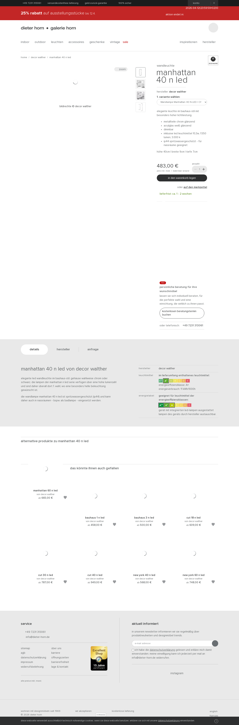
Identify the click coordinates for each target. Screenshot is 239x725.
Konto (195, 3)
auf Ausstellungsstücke (58, 13)
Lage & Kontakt (59, 667)
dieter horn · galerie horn (48, 28)
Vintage (115, 42)
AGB (23, 653)
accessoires (78, 42)
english (212, 711)
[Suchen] (213, 28)
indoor (26, 42)
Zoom (121, 69)
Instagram (175, 673)
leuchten (58, 42)
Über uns (56, 648)
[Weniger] (195, 169)
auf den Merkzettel (195, 187)
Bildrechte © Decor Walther (75, 106)
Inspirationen (190, 42)
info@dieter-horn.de (35, 637)
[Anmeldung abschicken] (215, 643)
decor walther (38, 57)
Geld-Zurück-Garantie (96, 3)
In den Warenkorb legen (182, 178)
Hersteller (210, 42)
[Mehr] (203, 169)
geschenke (98, 42)
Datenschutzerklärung (33, 657)
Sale (127, 42)
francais (212, 716)
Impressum (27, 662)
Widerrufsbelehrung (32, 667)
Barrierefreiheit (60, 662)
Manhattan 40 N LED (60, 57)
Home (24, 57)
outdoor (41, 42)
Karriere (55, 653)
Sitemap (25, 648)
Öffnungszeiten (60, 657)
